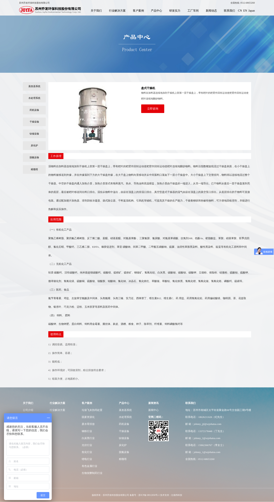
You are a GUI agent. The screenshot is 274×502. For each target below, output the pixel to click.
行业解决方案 (117, 10)
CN (240, 10)
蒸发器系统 (34, 86)
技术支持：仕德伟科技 (171, 495)
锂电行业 (87, 459)
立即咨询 (152, 108)
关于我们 (96, 10)
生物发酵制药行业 (92, 473)
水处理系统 (34, 98)
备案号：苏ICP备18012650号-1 (144, 495)
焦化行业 (87, 452)
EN (245, 10)
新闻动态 (211, 10)
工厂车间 (193, 10)
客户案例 (138, 10)
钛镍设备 (34, 133)
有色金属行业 (89, 466)
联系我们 (229, 10)
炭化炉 (34, 145)
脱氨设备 (34, 157)
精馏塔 (34, 169)
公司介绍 (28, 410)
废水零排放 (88, 423)
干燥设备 (34, 121)
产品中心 (156, 10)
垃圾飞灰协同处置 (92, 410)
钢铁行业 (87, 431)
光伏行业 (87, 445)
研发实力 (174, 10)
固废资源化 (88, 417)
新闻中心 (153, 410)
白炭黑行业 (88, 438)
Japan (251, 10)
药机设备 (34, 110)
